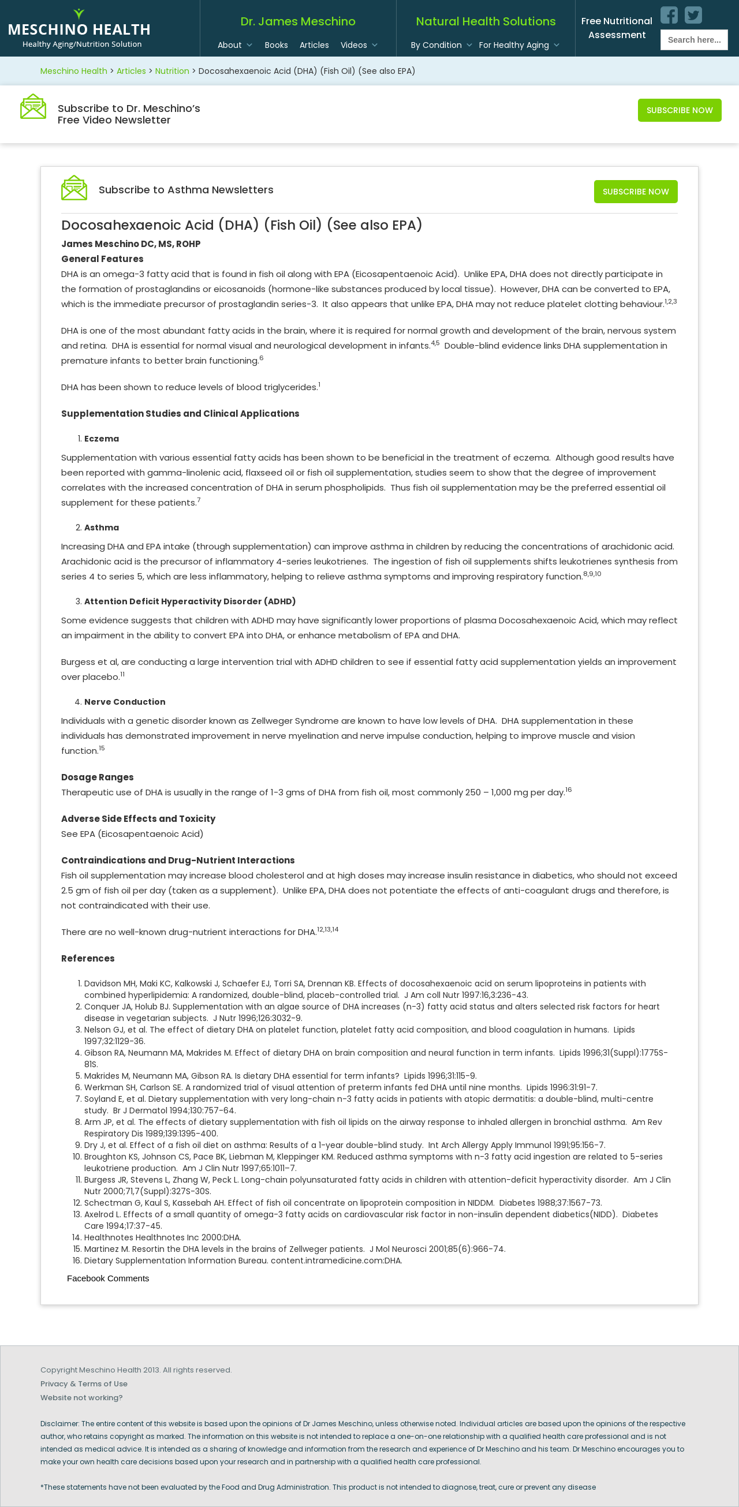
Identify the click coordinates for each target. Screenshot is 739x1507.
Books (276, 45)
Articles (314, 45)
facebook (669, 15)
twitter (693, 15)
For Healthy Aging (514, 45)
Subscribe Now (680, 110)
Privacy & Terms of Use (84, 1383)
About (230, 45)
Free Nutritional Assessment (616, 28)
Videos (354, 45)
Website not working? (81, 1397)
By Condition (436, 45)
